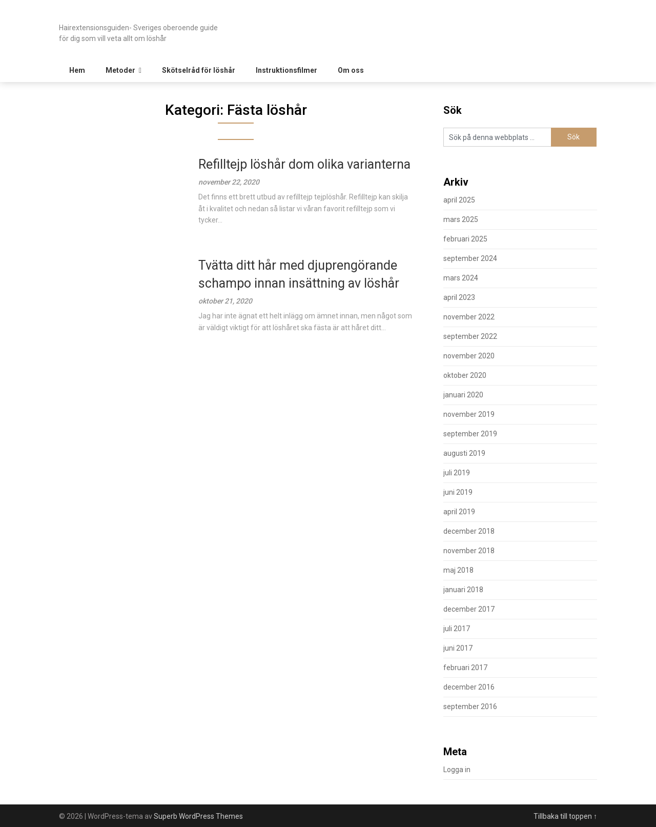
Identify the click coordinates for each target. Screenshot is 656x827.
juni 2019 (458, 492)
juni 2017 (458, 648)
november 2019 (469, 414)
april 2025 (459, 200)
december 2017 (469, 609)
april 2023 (459, 297)
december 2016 (469, 687)
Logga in (456, 769)
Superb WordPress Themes (198, 816)
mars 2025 (460, 219)
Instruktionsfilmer (286, 70)
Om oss (351, 70)
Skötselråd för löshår (198, 70)
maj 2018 (458, 570)
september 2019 (470, 434)
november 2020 (469, 356)
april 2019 (459, 512)
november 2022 (469, 317)
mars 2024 (460, 278)
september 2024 (470, 258)
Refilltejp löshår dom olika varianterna (304, 164)
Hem (77, 70)
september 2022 (470, 336)
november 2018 (469, 551)
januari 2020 (463, 395)
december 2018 (469, 531)
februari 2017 (465, 667)
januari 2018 (463, 590)
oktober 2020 (464, 375)
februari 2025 (465, 239)
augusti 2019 (464, 453)
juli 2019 (456, 473)
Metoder (120, 70)
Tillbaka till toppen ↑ (565, 816)
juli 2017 (456, 628)
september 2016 (470, 706)
